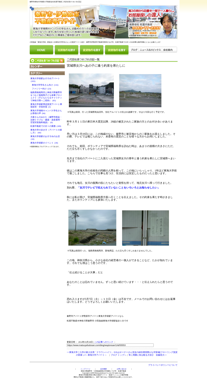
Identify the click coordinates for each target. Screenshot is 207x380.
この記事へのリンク (103, 342)
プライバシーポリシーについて (163, 365)
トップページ (85, 369)
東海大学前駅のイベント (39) (44, 143)
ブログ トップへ (118, 355)
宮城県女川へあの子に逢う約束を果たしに (96, 65)
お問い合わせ (121, 369)
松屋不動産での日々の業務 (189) (45, 126)
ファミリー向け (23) (40, 89)
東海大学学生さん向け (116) (44, 85)
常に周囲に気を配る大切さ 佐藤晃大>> (148, 355)
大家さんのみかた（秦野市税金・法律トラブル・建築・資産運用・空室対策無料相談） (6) (46, 120)
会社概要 (103, 369)
